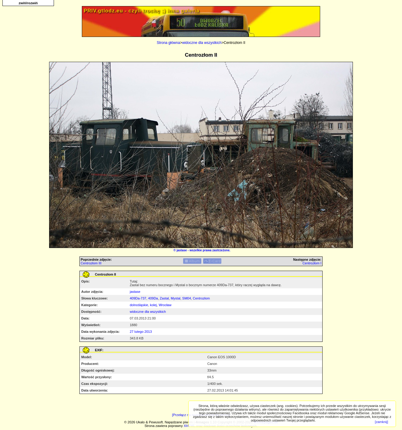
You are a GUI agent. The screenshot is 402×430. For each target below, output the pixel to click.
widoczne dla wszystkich (202, 43)
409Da (153, 298)
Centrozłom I (312, 263)
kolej (153, 305)
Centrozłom (201, 298)
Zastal (164, 298)
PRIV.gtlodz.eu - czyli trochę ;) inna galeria (141, 11)
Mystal (175, 298)
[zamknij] (381, 422)
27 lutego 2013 (141, 331)
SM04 (186, 298)
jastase (181, 250)
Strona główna (168, 43)
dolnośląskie (139, 305)
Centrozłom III (91, 263)
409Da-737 (138, 298)
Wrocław (165, 305)
